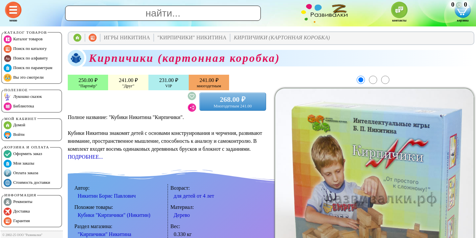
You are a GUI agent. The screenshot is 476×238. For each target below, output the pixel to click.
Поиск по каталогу (25, 49)
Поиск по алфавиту (26, 58)
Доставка (17, 212)
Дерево (182, 215)
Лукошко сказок (23, 97)
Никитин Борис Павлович (107, 196)
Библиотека (19, 106)
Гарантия (17, 221)
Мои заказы (19, 164)
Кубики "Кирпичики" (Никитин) (114, 215)
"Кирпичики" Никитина (104, 234)
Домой (14, 125)
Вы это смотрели (24, 78)
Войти (14, 135)
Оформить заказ (23, 154)
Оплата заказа (21, 173)
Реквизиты (18, 202)
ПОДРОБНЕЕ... (85, 157)
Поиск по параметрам (28, 68)
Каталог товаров (23, 39)
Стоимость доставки (27, 183)
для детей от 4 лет (194, 196)
